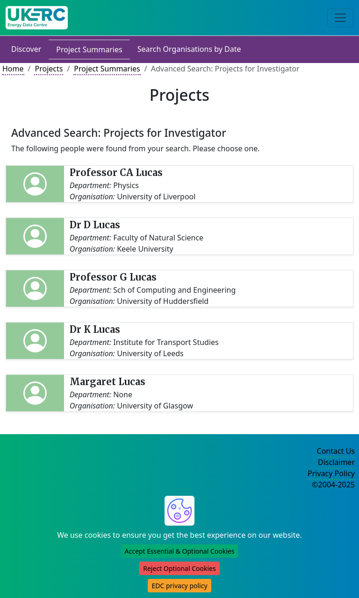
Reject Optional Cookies (179, 568)
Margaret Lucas (107, 381)
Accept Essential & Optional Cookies (180, 551)
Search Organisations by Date (189, 49)
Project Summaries (89, 49)
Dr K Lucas (95, 329)
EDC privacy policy (179, 585)
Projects (49, 68)
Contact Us (336, 451)
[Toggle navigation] (340, 17)
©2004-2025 (333, 484)
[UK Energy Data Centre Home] (37, 18)
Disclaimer (336, 462)
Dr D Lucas (95, 225)
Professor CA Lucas (116, 172)
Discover (26, 49)
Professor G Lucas (113, 277)
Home (13, 68)
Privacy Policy (331, 473)
